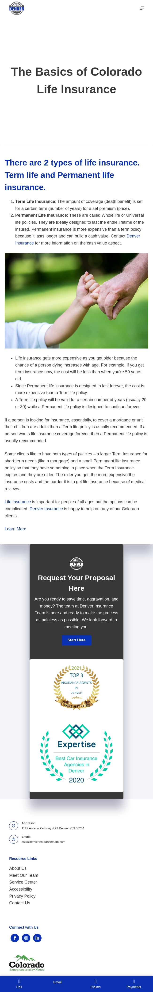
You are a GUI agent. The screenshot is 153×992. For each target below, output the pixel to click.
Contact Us (19, 903)
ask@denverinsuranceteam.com (43, 842)
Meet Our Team (23, 875)
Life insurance (18, 502)
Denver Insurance (46, 509)
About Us (18, 868)
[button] (76, 640)
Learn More (15, 529)
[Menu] (142, 8)
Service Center (23, 882)
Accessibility (20, 889)
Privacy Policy (22, 896)
